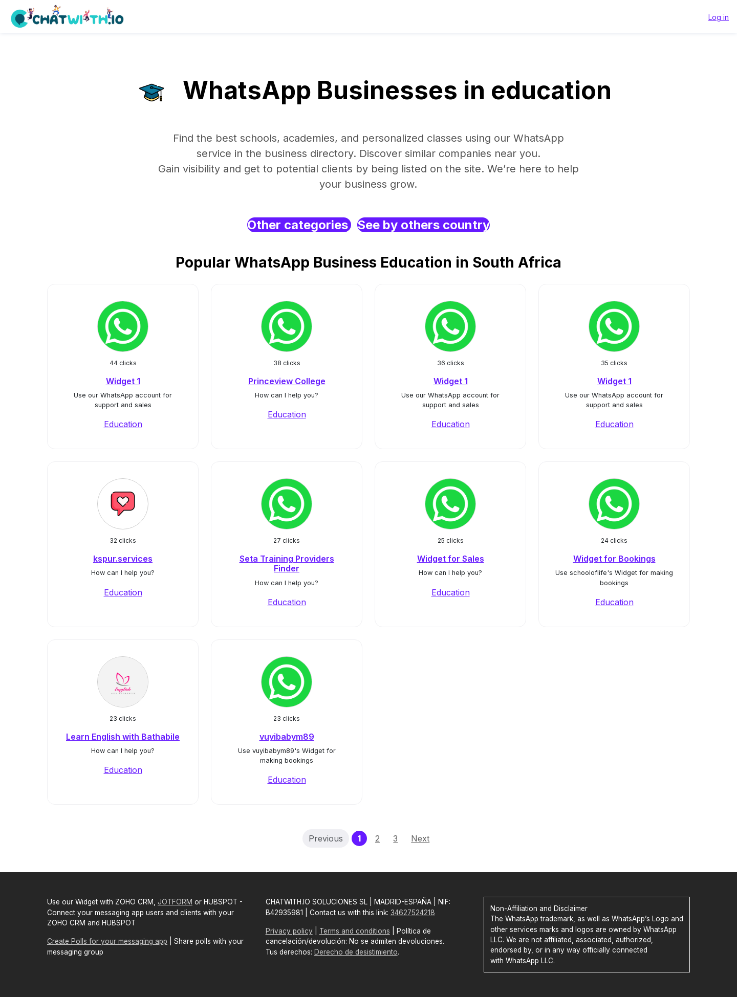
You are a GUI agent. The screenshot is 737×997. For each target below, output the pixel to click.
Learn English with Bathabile (123, 737)
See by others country (423, 224)
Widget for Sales (450, 558)
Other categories (299, 224)
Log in (718, 17)
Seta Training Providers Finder (287, 563)
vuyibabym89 (286, 737)
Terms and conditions (354, 931)
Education (123, 424)
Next (420, 838)
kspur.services (123, 558)
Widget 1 (123, 381)
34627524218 (413, 913)
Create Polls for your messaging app (107, 941)
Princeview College (287, 381)
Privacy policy (289, 931)
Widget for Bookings (614, 558)
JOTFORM (175, 902)
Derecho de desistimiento (356, 952)
